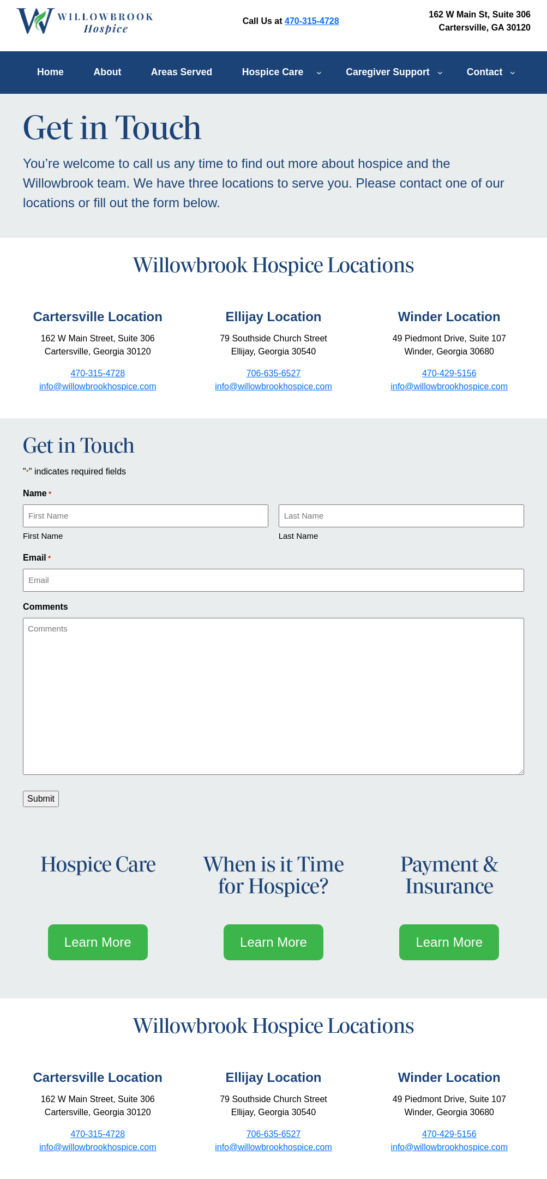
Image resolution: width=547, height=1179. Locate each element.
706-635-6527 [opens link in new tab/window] (274, 373)
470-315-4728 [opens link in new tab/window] (97, 373)
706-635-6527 (274, 1134)
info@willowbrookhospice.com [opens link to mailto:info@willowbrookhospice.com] (98, 386)
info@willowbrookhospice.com (98, 1147)
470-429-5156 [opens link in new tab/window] (449, 373)
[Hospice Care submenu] (319, 72)
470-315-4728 (312, 21)
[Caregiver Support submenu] (440, 72)
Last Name (298, 535)
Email (37, 558)
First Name (43, 535)
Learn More (97, 942)
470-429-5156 (449, 1134)
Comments (45, 606)
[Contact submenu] (512, 72)
